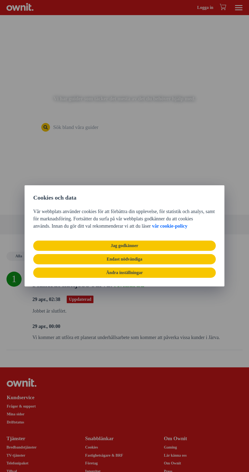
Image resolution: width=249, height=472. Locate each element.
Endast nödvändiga (124, 259)
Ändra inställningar (124, 272)
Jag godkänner (124, 245)
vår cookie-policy (169, 226)
